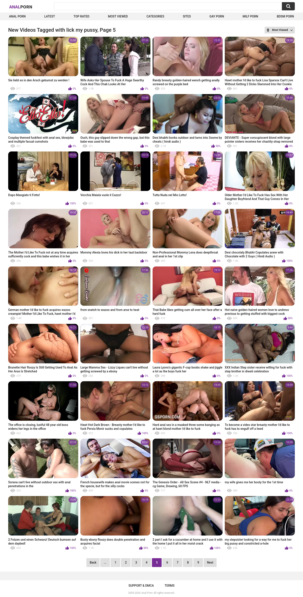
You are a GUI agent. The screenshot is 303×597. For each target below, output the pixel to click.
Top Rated (81, 16)
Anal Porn (17, 16)
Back (93, 562)
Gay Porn (216, 16)
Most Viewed (118, 16)
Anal (20, 7)
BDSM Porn (285, 16)
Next (210, 562)
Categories (155, 16)
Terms (170, 585)
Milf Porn (250, 16)
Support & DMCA (141, 585)
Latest (49, 16)
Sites (187, 16)
